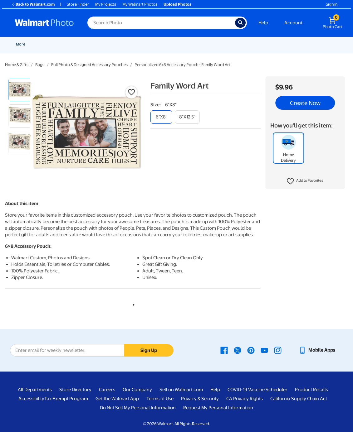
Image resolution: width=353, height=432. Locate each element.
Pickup (98, 44)
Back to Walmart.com (33, 4)
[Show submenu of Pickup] (108, 44)
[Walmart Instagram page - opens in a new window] (278, 350)
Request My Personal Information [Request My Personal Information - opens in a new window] (218, 407)
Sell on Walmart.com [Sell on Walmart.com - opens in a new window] (181, 389)
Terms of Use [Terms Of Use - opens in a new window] (160, 398)
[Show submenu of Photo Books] (298, 44)
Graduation (75, 44)
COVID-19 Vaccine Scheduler (257, 389)
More (311, 44)
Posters (188, 44)
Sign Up (148, 350)
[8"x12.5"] (187, 117)
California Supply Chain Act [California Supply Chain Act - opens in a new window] (298, 398)
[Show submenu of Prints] (129, 44)
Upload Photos (177, 4)
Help (263, 23)
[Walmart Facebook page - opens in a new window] (224, 350)
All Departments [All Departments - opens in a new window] (35, 389)
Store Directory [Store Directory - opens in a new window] (75, 389)
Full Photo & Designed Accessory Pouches (89, 64)
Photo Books (284, 44)
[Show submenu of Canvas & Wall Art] (239, 44)
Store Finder (78, 4)
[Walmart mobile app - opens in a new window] (317, 350)
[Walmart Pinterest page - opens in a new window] (251, 350)
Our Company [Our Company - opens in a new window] (137, 389)
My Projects (105, 4)
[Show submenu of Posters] (197, 44)
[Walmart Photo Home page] (44, 22)
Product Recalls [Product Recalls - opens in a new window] (311, 389)
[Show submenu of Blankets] (265, 44)
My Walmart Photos (139, 4)
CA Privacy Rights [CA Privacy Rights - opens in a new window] (244, 398)
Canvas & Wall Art (220, 44)
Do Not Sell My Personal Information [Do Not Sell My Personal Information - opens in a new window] (138, 407)
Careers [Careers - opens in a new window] (107, 389)
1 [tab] (132, 303)
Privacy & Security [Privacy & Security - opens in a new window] (200, 398)
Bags (39, 64)
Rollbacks (22, 44)
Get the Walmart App (117, 398)
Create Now (305, 102)
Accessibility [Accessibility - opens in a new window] (31, 398)
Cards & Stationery (153, 44)
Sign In (331, 4)
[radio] (20, 89)
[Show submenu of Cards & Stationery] (173, 44)
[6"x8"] (161, 117)
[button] (305, 181)
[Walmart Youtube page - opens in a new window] (264, 350)
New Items (47, 44)
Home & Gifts (16, 64)
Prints (120, 44)
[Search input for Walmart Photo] (161, 23)
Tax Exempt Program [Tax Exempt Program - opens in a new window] (66, 398)
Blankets (254, 44)
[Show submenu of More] (318, 44)
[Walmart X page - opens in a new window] (237, 350)
